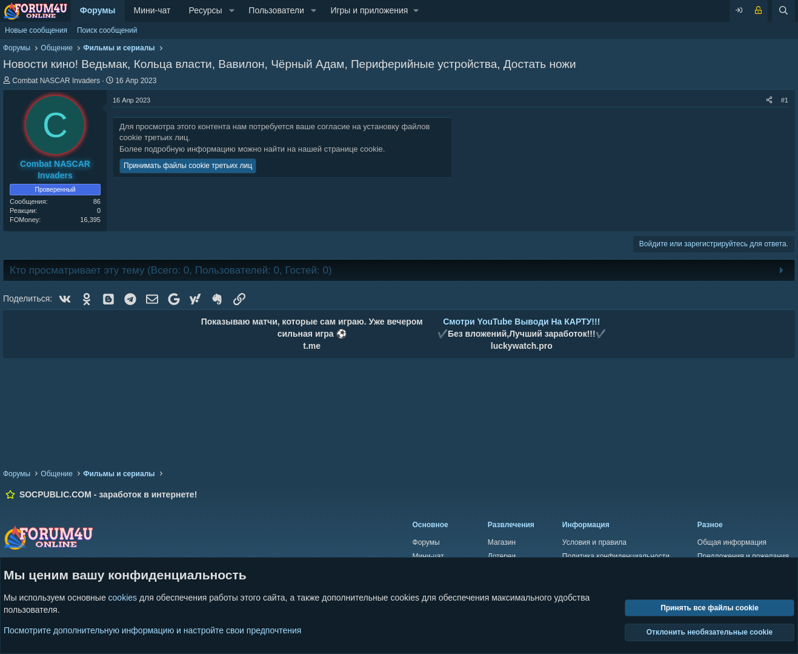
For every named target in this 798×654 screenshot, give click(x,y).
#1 (784, 100)
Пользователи (276, 10)
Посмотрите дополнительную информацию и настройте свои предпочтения (152, 630)
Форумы (98, 10)
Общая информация (731, 542)
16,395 (90, 219)
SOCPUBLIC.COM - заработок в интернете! (108, 494)
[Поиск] (783, 11)
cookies (122, 597)
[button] (232, 11)
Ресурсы (205, 10)
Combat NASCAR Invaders (56, 80)
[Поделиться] (769, 100)
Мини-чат (152, 10)
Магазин (502, 542)
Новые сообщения (36, 30)
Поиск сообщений (107, 30)
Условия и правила (594, 542)
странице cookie (353, 148)
